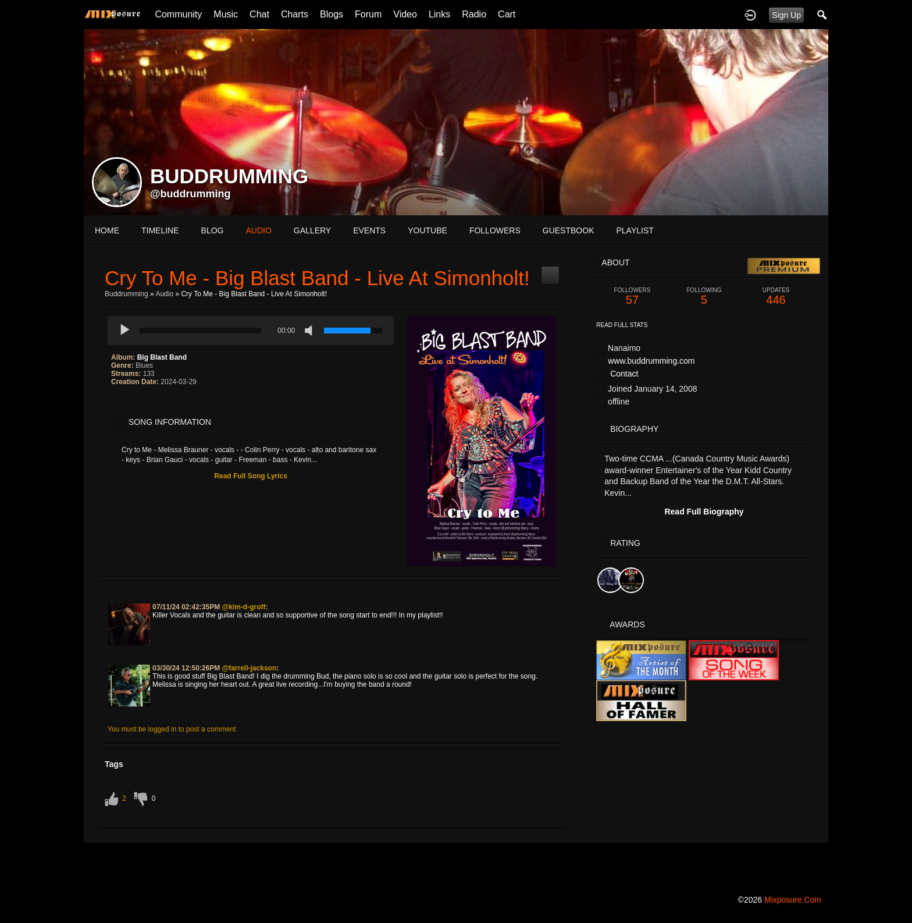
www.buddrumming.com (651, 360)
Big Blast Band (162, 357)
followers (495, 230)
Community (178, 14)
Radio (474, 14)
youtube (427, 230)
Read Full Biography (703, 511)
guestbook (568, 230)
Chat (259, 14)
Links (439, 14)
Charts (294, 14)
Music (225, 14)
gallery (312, 230)
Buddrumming (126, 294)
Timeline (160, 230)
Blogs (331, 14)
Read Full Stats (621, 325)
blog (212, 230)
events (369, 230)
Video (405, 14)
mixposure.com (792, 899)
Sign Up (786, 15)
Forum (368, 14)
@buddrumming (190, 194)
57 (632, 296)
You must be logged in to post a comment (172, 729)
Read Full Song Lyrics (250, 476)
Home (107, 230)
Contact (624, 373)
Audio (164, 294)
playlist (634, 230)
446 (776, 296)
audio (258, 230)
